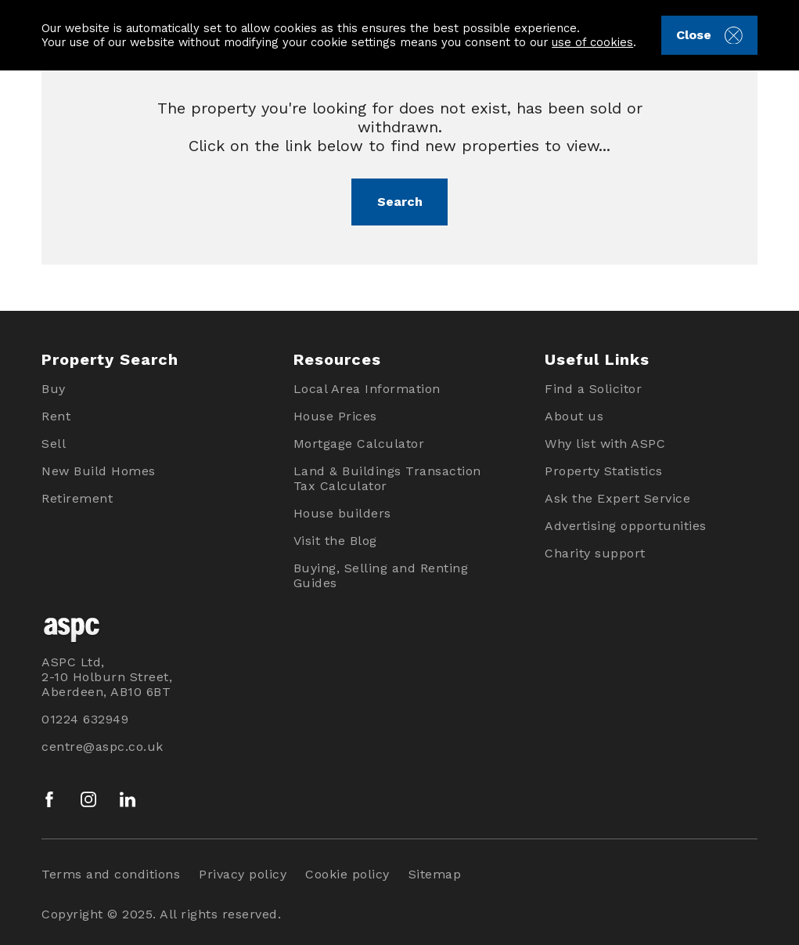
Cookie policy (347, 874)
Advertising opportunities (626, 525)
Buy (53, 388)
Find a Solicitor (593, 388)
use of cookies (592, 42)
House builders (342, 513)
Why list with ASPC (605, 443)
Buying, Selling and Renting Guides (381, 575)
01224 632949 (84, 719)
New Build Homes (98, 470)
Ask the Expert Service (617, 498)
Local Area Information (367, 388)
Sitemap (435, 874)
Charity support (595, 553)
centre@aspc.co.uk (102, 746)
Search (400, 201)
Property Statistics (604, 470)
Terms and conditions (110, 874)
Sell (53, 443)
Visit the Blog (335, 540)
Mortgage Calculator (359, 443)
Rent (55, 416)
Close (709, 36)
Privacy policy (242, 874)
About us (574, 416)
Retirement (77, 498)
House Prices (335, 416)
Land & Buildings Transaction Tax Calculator (387, 478)
